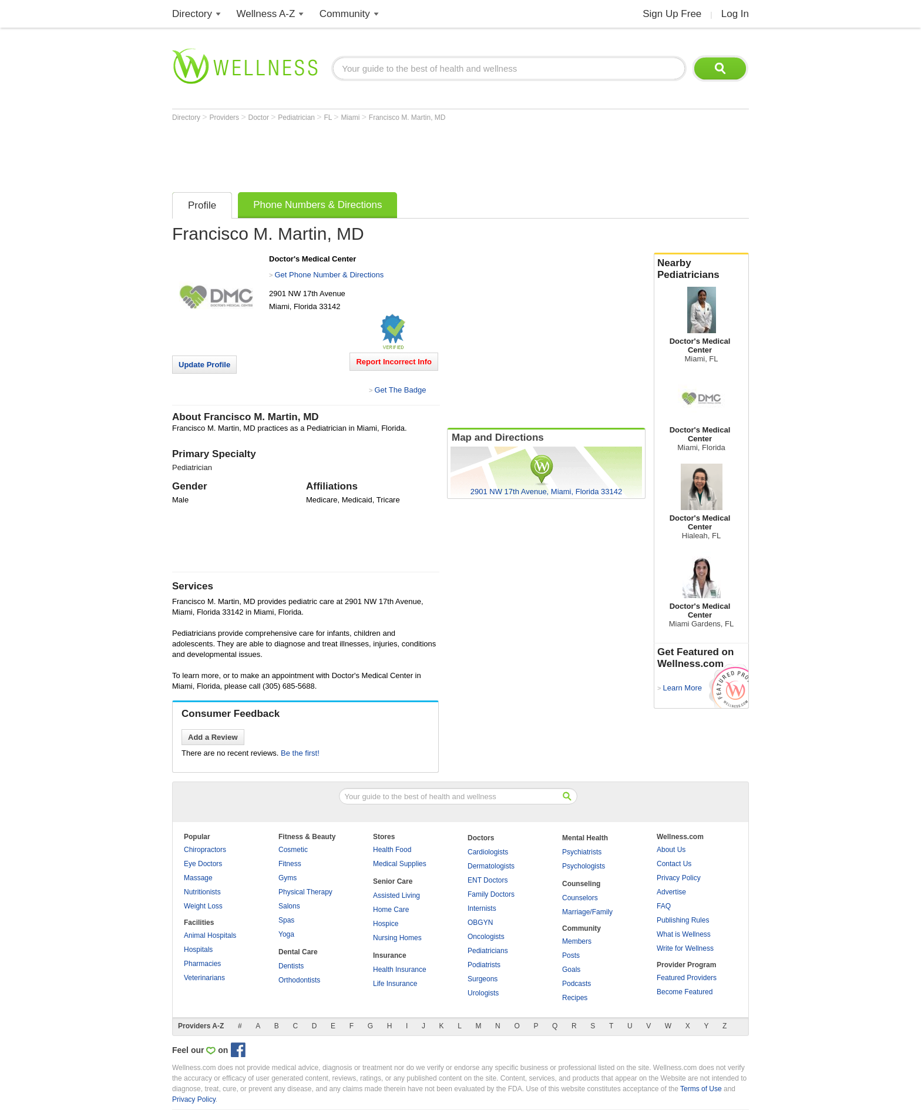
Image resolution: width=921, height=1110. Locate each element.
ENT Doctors (487, 880)
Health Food (392, 850)
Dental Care (298, 952)
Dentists (291, 966)
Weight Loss (203, 906)
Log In (735, 13)
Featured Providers (687, 978)
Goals (571, 969)
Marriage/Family (587, 912)
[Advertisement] (386, 154)
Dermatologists (491, 866)
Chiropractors (205, 850)
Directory (192, 13)
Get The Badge (400, 389)
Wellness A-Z (266, 13)
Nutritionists (202, 892)
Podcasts (576, 984)
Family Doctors (491, 894)
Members (576, 941)
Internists (482, 908)
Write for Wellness (685, 948)
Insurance (389, 955)
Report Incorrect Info (394, 361)
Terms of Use (701, 1089)
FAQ (664, 906)
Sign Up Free (672, 13)
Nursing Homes (397, 938)
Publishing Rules (683, 920)
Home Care (391, 910)
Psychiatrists (581, 852)
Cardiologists (488, 852)
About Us (671, 850)
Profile (202, 205)
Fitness (289, 864)
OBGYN (480, 922)
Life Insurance (395, 984)
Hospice (385, 924)
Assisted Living (396, 895)
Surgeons (483, 979)
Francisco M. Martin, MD (407, 117)
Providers (225, 117)
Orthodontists (299, 980)
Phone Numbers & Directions (317, 204)
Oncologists (486, 937)
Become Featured (684, 992)
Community (345, 13)
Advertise (671, 892)
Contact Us (674, 864)
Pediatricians (488, 951)
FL (329, 117)
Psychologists (583, 866)
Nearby (701, 269)
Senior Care (392, 881)
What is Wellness (684, 934)
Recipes (574, 998)
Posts (571, 955)
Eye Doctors (203, 864)
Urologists (483, 993)
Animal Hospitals (210, 935)
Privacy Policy (679, 878)
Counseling (581, 884)
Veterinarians (204, 978)
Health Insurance (399, 969)
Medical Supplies (399, 864)
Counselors (580, 898)
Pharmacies (202, 964)
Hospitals (198, 949)
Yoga (286, 934)
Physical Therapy (305, 892)
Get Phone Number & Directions (329, 274)
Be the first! (300, 753)
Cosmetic (293, 850)
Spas (286, 920)
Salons (289, 906)
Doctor (259, 117)
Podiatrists (484, 965)
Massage (198, 878)
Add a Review (213, 737)
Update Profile (204, 364)
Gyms (287, 878)
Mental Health (585, 838)
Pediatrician (297, 117)
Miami (351, 117)
